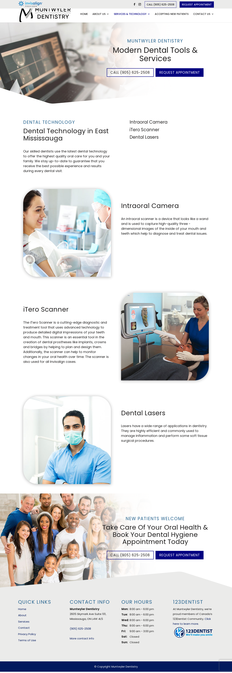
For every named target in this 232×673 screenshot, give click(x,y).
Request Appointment (197, 4)
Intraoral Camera (148, 123)
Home (84, 14)
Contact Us (201, 14)
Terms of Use (27, 641)
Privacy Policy (27, 635)
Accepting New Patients (171, 14)
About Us (98, 14)
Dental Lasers (144, 138)
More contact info (82, 639)
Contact (24, 629)
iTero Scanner (144, 130)
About (22, 616)
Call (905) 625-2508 (160, 4)
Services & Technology (130, 14)
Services (23, 623)
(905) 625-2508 (80, 630)
